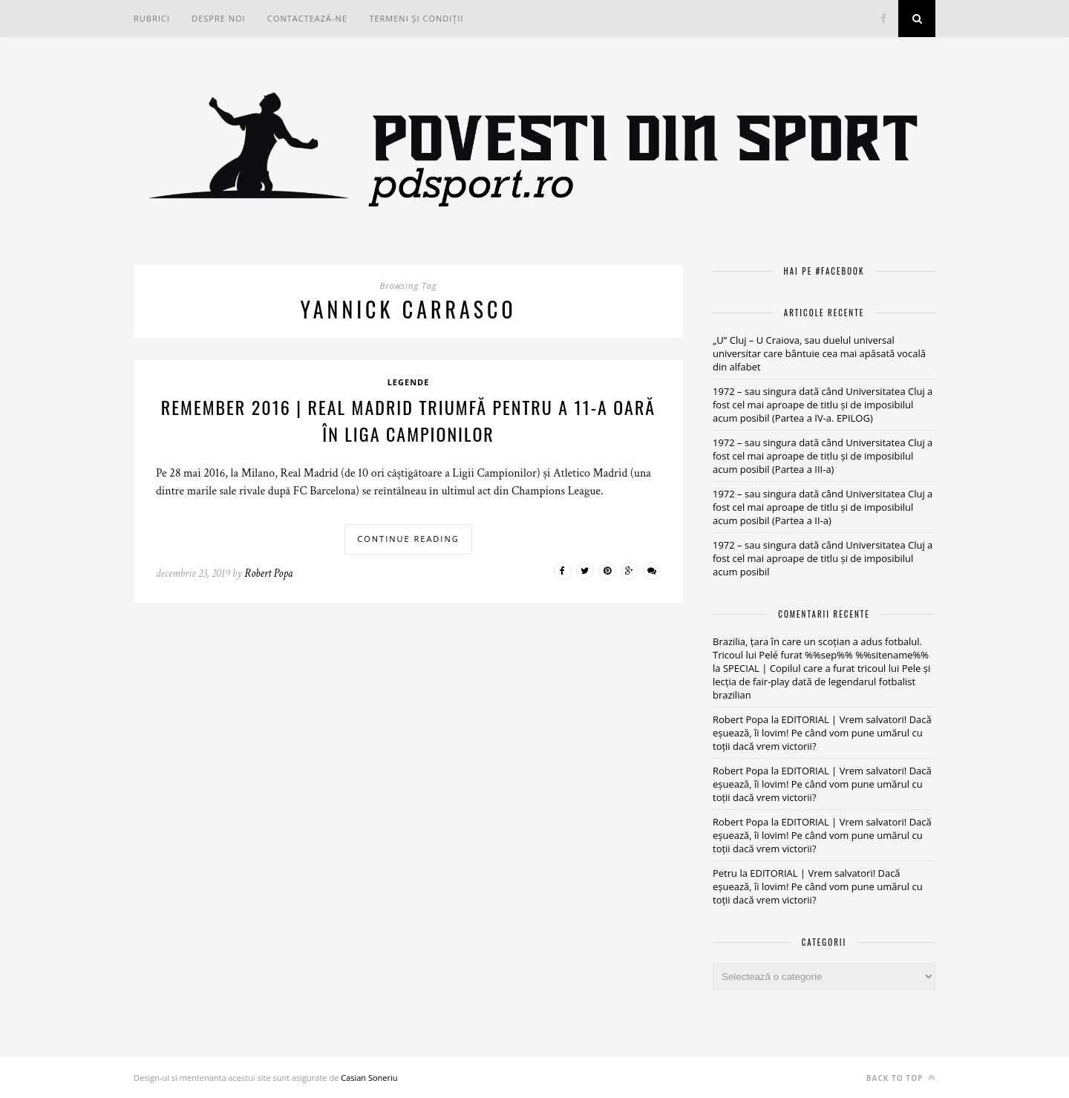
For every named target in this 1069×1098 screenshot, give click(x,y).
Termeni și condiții (416, 18)
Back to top (900, 1077)
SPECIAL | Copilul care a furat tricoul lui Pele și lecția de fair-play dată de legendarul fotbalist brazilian (821, 681)
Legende (409, 382)
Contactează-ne (307, 18)
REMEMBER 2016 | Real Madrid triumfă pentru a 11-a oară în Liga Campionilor (408, 420)
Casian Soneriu (369, 1077)
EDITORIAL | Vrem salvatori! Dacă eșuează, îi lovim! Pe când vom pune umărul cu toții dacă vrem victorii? (822, 733)
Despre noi (218, 18)
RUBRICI (152, 18)
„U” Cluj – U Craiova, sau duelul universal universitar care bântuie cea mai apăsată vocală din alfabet (819, 353)
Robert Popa (268, 573)
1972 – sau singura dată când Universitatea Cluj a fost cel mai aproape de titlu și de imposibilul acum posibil (822, 558)
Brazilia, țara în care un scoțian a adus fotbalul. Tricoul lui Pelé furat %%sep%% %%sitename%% (821, 648)
